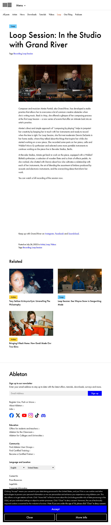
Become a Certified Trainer (21, 454)
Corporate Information (18, 488)
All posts (6, 14)
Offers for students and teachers (23, 428)
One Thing (68, 14)
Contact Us (13, 476)
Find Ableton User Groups (21, 447)
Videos (51, 14)
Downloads (31, 14)
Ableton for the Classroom (21, 431)
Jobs (11, 408)
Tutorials (42, 14)
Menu (19, 5)
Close (29, 517)
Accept (56, 509)
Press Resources (15, 480)
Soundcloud (73, 233)
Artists (14, 14)
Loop (59, 14)
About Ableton (15, 405)
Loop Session (37, 247)
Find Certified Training (19, 450)
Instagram (49, 233)
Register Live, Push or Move (21, 402)
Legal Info (13, 484)
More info (81, 517)
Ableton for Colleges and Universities (25, 435)
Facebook (59, 233)
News (22, 14)
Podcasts (78, 14)
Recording (27, 247)
